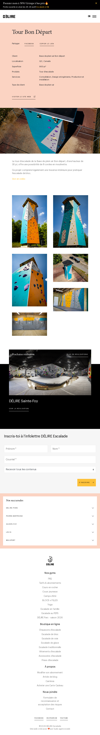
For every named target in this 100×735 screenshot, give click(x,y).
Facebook (29, 43)
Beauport (10, 540)
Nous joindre (50, 692)
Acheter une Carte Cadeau (50, 686)
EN (89, 16)
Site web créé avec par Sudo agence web (50, 729)
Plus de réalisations (77, 354)
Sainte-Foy (11, 524)
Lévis (8, 532)
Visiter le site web (23, 97)
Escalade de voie (50, 639)
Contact (50, 709)
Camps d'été (50, 596)
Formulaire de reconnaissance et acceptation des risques (50, 701)
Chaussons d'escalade (50, 630)
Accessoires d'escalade (50, 656)
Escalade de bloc (50, 634)
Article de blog (50, 677)
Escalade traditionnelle (50, 647)
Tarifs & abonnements (50, 583)
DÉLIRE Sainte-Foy (23, 401)
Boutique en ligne (50, 624)
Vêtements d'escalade (50, 652)
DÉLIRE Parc (12, 508)
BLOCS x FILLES (50, 600)
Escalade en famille (50, 609)
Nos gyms (50, 573)
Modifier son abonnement (50, 673)
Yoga (50, 605)
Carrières (50, 681)
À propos (50, 667)
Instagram (51, 718)
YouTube (64, 718)
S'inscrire (86, 482)
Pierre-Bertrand (14, 516)
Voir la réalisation (19, 408)
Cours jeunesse (50, 592)
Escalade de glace (50, 643)
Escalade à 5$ (42, 7)
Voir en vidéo (18, 179)
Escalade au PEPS (50, 613)
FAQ (50, 579)
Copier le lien (47, 43)
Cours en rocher (50, 587)
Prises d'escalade (50, 660)
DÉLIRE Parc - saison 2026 (50, 618)
